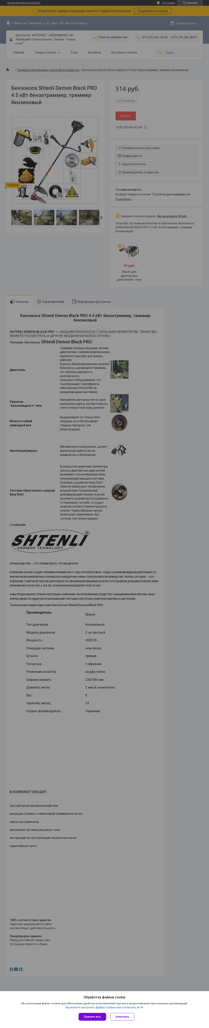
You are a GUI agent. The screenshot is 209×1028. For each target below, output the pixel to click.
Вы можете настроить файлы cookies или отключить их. (103, 1007)
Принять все (92, 1016)
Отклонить (122, 1016)
